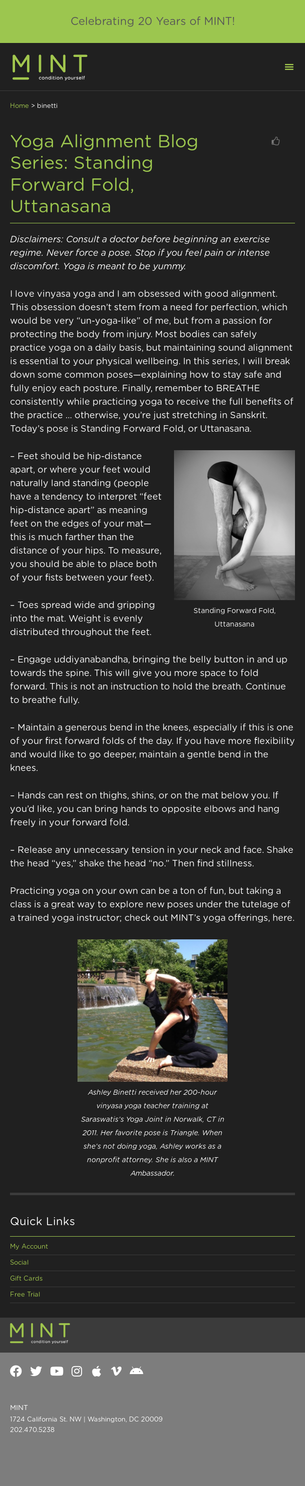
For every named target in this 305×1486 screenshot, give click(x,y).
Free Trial (25, 1295)
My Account (29, 1247)
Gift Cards (26, 1279)
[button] (283, 66)
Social (19, 1263)
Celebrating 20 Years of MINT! (152, 21)
